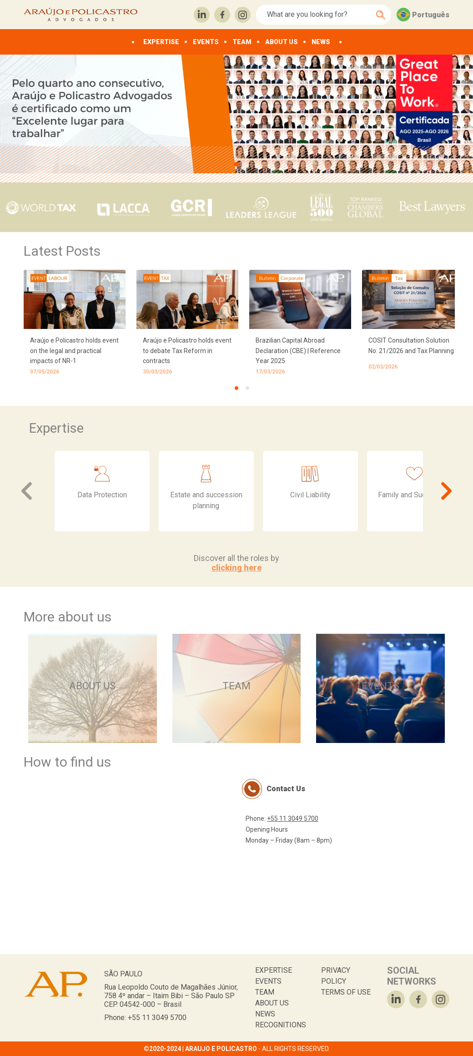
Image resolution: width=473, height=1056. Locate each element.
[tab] (236, 388)
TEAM (242, 41)
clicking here (236, 567)
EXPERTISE (161, 41)
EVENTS (206, 41)
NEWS (321, 41)
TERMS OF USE (346, 992)
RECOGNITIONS (280, 1025)
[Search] (319, 14)
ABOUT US (281, 41)
